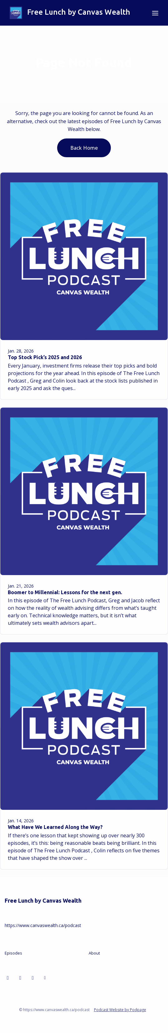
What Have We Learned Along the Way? (55, 827)
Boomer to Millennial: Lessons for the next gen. (65, 592)
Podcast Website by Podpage (120, 1009)
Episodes (13, 953)
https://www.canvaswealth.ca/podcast (43, 925)
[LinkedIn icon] (8, 977)
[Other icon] (45, 977)
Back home (84, 147)
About (94, 953)
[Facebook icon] (20, 977)
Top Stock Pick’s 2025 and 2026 (45, 357)
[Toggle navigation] (155, 13)
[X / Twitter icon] (33, 977)
